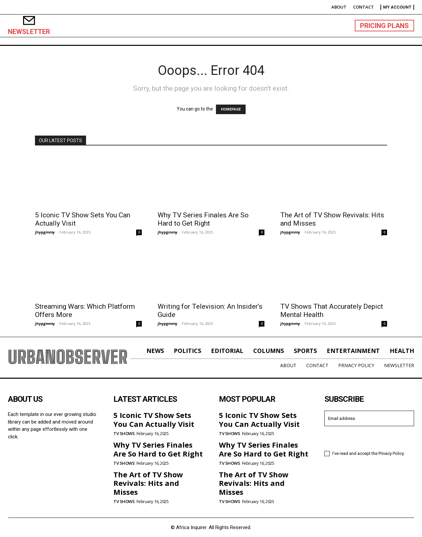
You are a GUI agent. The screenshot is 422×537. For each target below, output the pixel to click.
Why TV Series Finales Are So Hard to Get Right (203, 219)
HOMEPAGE (231, 109)
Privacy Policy (391, 453)
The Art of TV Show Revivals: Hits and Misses (148, 483)
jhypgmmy (45, 232)
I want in (369, 437)
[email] (369, 418)
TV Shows (124, 433)
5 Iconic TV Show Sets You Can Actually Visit (153, 419)
